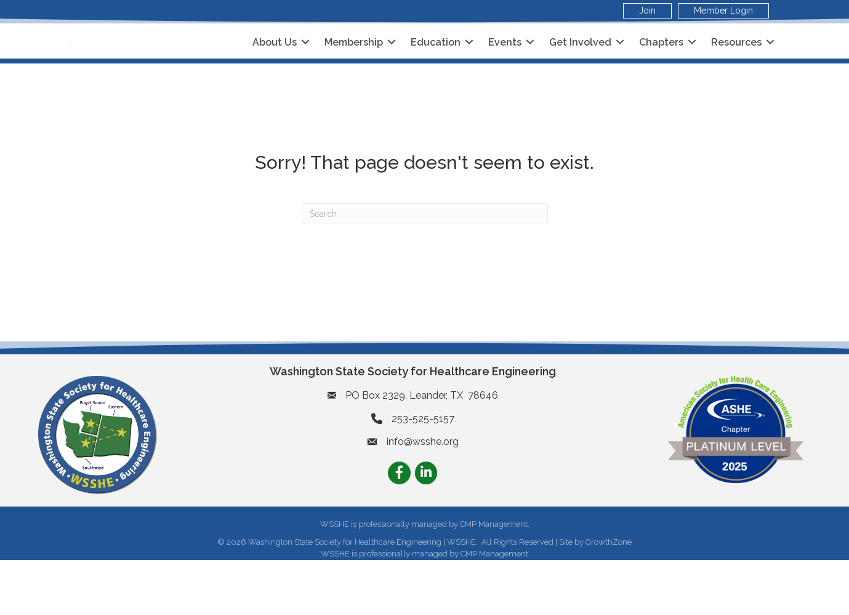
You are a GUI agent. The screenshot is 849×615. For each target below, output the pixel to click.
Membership (353, 69)
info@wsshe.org (423, 497)
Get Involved (580, 69)
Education (436, 69)
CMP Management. (494, 579)
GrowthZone (608, 596)
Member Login (723, 10)
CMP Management (494, 608)
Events (504, 69)
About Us (274, 69)
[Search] (425, 268)
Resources (736, 69)
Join (647, 10)
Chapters (661, 69)
